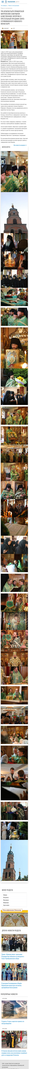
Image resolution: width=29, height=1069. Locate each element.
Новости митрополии (13, 5)
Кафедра (5, 895)
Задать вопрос (6, 905)
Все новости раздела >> (20, 145)
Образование (6, 900)
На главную (4, 5)
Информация (6, 902)
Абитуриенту (6, 897)
